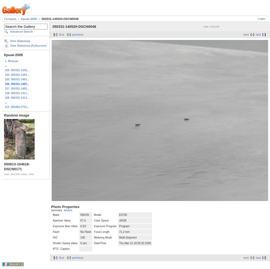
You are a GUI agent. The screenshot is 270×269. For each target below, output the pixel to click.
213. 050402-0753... (17, 106)
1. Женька (11, 61)
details (68, 210)
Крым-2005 (29, 19)
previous (78, 34)
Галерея (10, 19)
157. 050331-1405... (17, 88)
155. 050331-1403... (17, 79)
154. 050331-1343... (17, 74)
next (246, 34)
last (258, 34)
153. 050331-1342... (17, 70)
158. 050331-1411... (17, 93)
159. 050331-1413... (17, 97)
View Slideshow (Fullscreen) (28, 45)
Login (261, 18)
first (61, 34)
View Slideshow (20, 41)
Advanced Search (21, 31)
